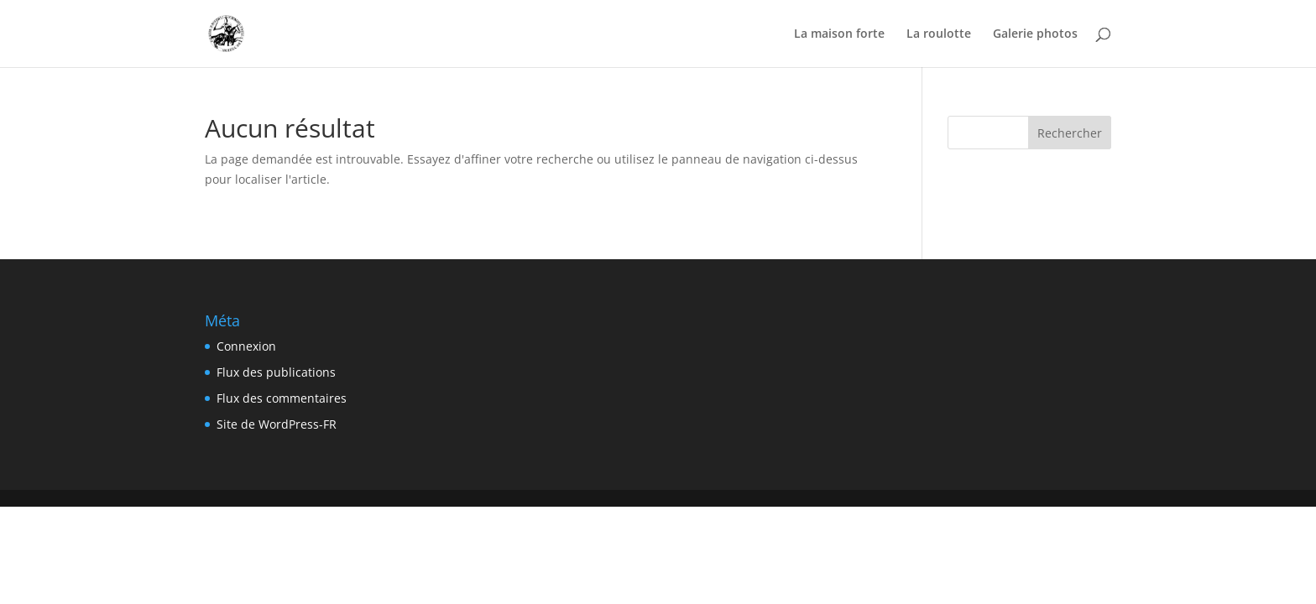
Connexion (246, 346)
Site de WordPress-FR (277, 424)
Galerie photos (1035, 34)
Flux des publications (276, 372)
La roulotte (938, 34)
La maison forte (839, 34)
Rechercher (1069, 133)
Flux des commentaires (282, 398)
